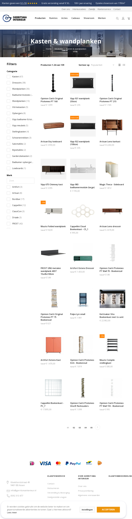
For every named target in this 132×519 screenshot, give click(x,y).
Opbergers (19, 113)
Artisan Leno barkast (110, 141)
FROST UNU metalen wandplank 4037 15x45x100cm (51, 271)
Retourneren (53, 488)
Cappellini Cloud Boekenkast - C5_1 (79, 228)
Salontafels (19, 143)
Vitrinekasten (20, 107)
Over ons (82, 486)
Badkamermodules (22, 95)
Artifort (17, 186)
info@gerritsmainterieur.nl (23, 490)
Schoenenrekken (21, 137)
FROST (17, 223)
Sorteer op (84, 65)
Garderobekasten (22, 156)
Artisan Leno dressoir (110, 226)
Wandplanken (21, 88)
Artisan (17, 193)
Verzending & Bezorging (58, 492)
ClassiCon (18, 211)
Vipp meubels (20, 125)
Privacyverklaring (85, 490)
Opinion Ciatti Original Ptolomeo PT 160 (52, 100)
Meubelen (58, 49)
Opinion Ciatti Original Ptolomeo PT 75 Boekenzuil (52, 317)
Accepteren (88, 505)
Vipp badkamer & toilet (22, 119)
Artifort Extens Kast (51, 360)
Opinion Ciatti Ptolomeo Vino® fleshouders (82, 404)
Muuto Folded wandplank (53, 226)
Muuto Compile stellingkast (107, 361)
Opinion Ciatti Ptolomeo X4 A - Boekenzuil (82, 361)
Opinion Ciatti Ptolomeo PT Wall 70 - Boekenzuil (112, 269)
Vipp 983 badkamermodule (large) (82, 186)
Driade (17, 217)
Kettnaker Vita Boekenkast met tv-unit (112, 315)
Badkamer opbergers (22, 162)
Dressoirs (19, 82)
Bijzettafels (19, 150)
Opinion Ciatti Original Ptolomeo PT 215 (111, 100)
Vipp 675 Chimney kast (52, 184)
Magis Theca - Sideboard (112, 184)
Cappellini (19, 205)
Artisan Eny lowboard (51, 141)
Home (48, 49)
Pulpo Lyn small (77, 314)
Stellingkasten (20, 131)
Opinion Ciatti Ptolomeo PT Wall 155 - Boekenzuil (112, 404)
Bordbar (18, 199)
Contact (50, 483)
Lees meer (15, 509)
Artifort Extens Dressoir (82, 268)
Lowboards (19, 168)
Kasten (17, 76)
